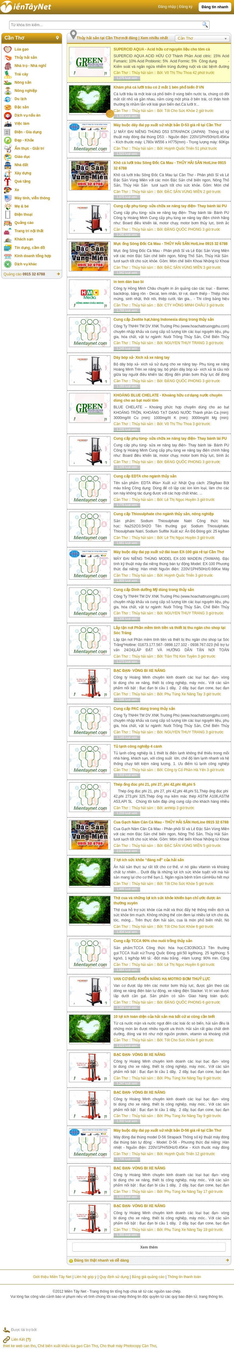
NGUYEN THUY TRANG (185, 343)
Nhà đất (21, 165)
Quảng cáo (24, 223)
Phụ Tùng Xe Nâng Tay (183, 694)
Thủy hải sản (26, 57)
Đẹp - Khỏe (24, 140)
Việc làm (22, 123)
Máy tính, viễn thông (32, 198)
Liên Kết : (17, 1339)
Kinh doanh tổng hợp (33, 256)
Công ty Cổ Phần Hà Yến (185, 770)
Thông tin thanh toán (184, 1277)
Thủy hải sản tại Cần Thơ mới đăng (107, 38)
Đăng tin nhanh (215, 7)
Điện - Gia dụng (28, 132)
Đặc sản (22, 107)
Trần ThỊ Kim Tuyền (181, 656)
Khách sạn (24, 239)
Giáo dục (22, 157)
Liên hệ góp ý (85, 1277)
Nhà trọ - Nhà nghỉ (30, 66)
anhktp (170, 808)
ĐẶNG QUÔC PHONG (183, 229)
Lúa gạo (22, 49)
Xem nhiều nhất (154, 38)
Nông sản (23, 82)
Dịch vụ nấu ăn (28, 115)
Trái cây (21, 74)
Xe (17, 190)
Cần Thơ (14, 37)
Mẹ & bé (22, 206)
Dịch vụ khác (26, 264)
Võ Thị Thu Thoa (178, 73)
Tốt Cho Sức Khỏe (180, 111)
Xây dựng (23, 173)
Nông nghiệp (26, 91)
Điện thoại (24, 214)
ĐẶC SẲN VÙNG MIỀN (183, 192)
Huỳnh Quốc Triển (179, 148)
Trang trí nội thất (29, 231)
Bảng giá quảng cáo (148, 1277)
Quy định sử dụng (114, 1277)
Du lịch (21, 99)
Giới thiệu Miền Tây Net (52, 1277)
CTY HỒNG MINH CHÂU (185, 305)
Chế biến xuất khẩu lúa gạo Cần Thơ (67, 1346)
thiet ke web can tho (19, 1346)
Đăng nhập (167, 7)
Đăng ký (186, 7)
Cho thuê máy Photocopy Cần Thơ (128, 1346)
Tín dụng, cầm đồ (30, 248)
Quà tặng (22, 181)
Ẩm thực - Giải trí (29, 148)
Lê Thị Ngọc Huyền (180, 500)
